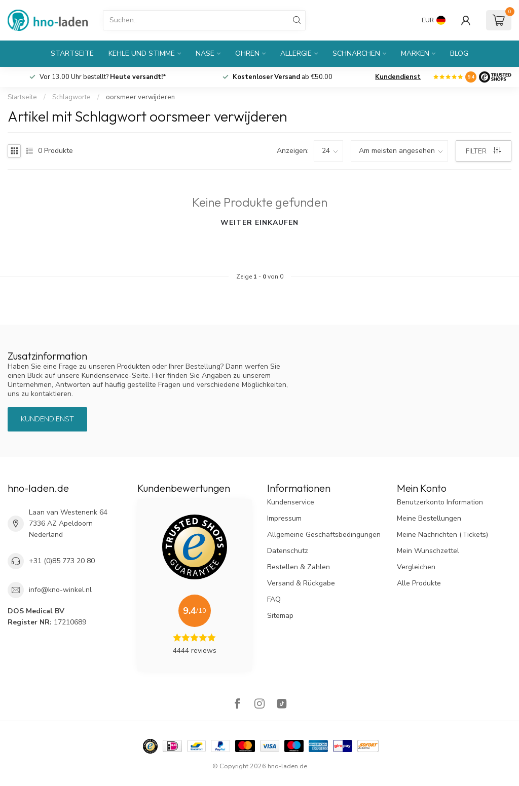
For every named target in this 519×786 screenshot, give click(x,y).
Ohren (247, 53)
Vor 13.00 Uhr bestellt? (103, 77)
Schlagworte (71, 97)
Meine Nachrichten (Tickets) (442, 534)
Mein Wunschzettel (428, 551)
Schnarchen (356, 53)
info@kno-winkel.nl (60, 590)
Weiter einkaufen (259, 222)
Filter (483, 151)
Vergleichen (416, 567)
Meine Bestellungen (429, 518)
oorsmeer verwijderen (140, 97)
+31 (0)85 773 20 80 (62, 561)
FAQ (274, 599)
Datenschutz (287, 551)
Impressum (284, 518)
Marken (415, 53)
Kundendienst (398, 77)
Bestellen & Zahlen (298, 567)
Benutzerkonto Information (440, 502)
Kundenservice (290, 502)
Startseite (72, 53)
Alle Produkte (419, 583)
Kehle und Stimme (141, 53)
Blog (459, 53)
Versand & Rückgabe (301, 583)
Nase (205, 53)
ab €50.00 (282, 77)
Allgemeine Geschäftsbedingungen (324, 534)
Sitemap (280, 615)
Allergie (296, 53)
